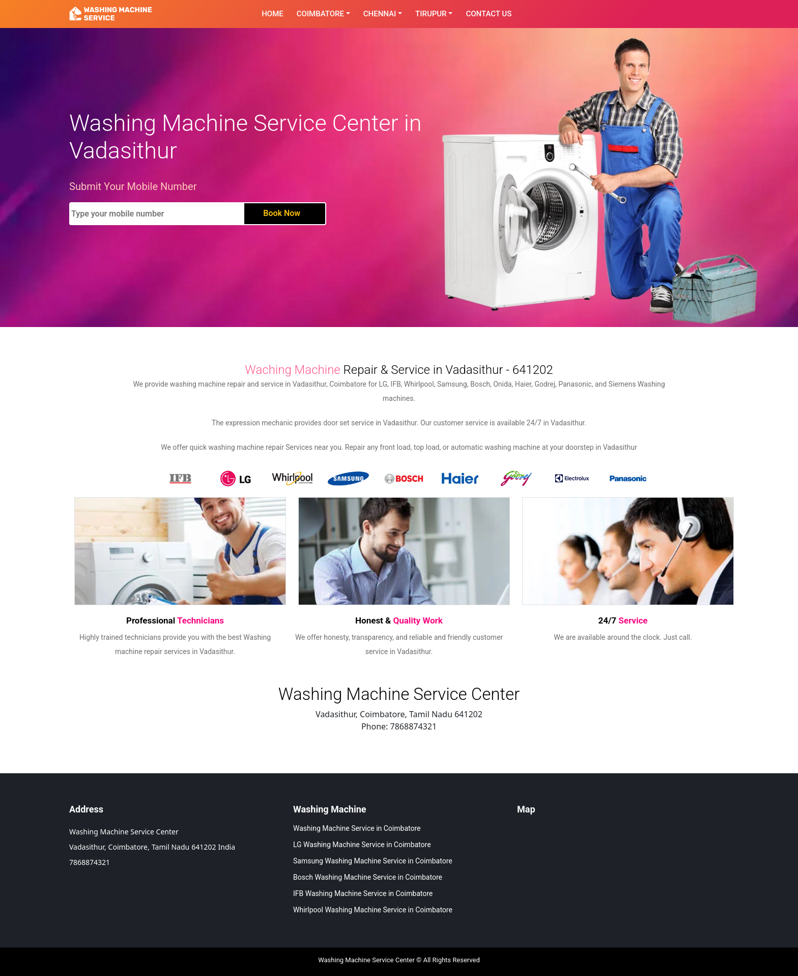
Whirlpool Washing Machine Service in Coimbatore (372, 910)
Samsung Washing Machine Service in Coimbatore (372, 861)
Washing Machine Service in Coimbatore (356, 828)
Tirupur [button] (430, 13)
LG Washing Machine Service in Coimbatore (362, 845)
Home (272, 13)
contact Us (488, 13)
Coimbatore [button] (320, 13)
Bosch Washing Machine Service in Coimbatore (367, 877)
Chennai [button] (379, 13)
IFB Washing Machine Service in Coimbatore (363, 893)
